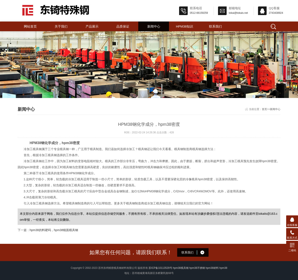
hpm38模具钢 (181, 267)
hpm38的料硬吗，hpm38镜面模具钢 (54, 230)
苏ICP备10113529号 (160, 267)
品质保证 (122, 26)
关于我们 (61, 26)
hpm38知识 (184, 26)
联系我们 (215, 26)
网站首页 (30, 26)
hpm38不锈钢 (197, 267)
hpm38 (223, 267)
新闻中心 (153, 26)
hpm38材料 (212, 267)
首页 (264, 109)
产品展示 (92, 26)
